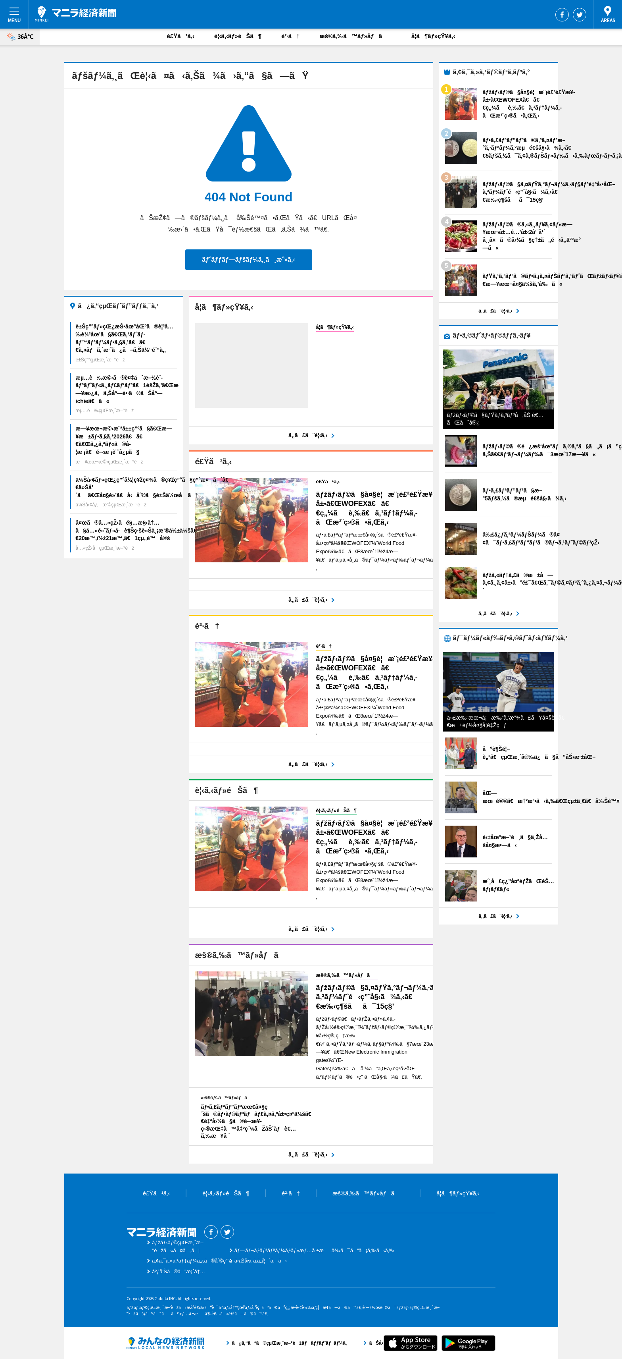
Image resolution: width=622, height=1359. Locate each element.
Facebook (562, 14)
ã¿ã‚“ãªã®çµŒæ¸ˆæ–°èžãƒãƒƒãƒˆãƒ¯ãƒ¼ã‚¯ (165, 1343)
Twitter (579, 14)
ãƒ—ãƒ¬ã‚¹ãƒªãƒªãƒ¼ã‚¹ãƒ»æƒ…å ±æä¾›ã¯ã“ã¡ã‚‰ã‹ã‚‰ (314, 1250)
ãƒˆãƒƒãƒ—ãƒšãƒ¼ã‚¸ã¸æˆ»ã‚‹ (248, 259)
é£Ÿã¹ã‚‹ (181, 36)
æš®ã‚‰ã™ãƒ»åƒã (355, 36)
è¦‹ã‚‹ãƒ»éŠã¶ (237, 36)
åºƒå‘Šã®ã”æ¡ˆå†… (178, 1271)
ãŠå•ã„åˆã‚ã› (260, 1261)
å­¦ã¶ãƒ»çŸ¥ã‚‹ (433, 36)
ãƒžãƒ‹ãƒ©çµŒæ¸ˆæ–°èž (75, 14)
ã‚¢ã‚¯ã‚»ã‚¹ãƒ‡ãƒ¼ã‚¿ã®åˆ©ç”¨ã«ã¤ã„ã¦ (208, 1261)
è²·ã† (290, 36)
